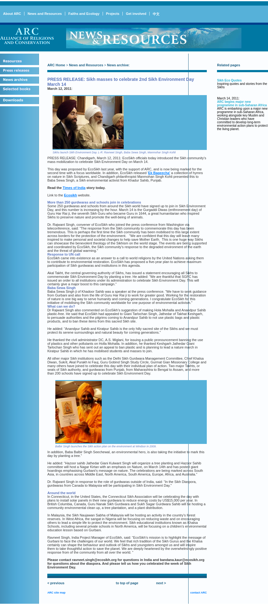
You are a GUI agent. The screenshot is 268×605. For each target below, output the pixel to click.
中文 (156, 14)
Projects (112, 13)
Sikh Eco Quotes (229, 80)
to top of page (127, 583)
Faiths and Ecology (84, 13)
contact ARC (198, 592)
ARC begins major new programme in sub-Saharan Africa (242, 103)
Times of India (74, 188)
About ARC (12, 13)
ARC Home (56, 65)
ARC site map (56, 592)
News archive (118, 65)
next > (161, 583)
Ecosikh (70, 195)
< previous (55, 583)
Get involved (136, 13)
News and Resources (45, 13)
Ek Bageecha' (159, 173)
